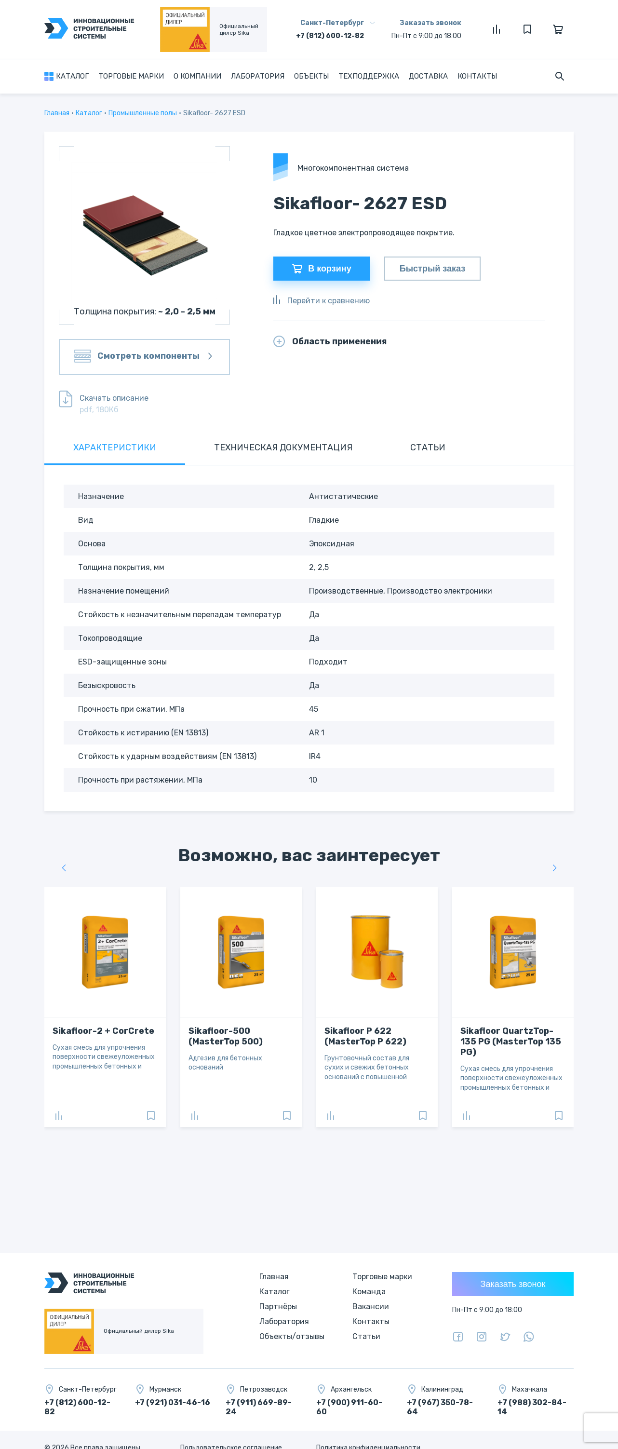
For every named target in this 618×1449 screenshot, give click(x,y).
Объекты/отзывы (291, 1336)
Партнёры (278, 1306)
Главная (56, 113)
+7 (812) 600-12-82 (330, 36)
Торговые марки (131, 76)
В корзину (321, 268)
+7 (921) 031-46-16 (172, 1402)
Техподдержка (368, 76)
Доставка (428, 76)
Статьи (366, 1336)
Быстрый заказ (432, 268)
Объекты (311, 76)
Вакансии (370, 1306)
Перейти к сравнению (321, 300)
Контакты (477, 76)
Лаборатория (257, 76)
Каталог (72, 76)
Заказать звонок (430, 23)
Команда (369, 1291)
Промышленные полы (142, 113)
